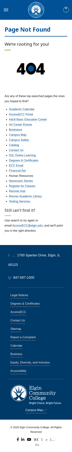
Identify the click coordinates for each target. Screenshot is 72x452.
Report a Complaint (23, 337)
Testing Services (19, 201)
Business (16, 354)
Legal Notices (19, 295)
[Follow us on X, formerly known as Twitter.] (36, 440)
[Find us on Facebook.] (18, 440)
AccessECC (18, 312)
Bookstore (15, 129)
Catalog (14, 145)
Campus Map (17, 134)
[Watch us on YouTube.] (29, 440)
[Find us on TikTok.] (44, 440)
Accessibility (18, 370)
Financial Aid (17, 170)
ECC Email (16, 165)
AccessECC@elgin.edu (27, 225)
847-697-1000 (21, 277)
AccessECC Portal (21, 114)
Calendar (16, 345)
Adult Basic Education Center (28, 119)
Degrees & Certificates (23, 160)
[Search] (66, 10)
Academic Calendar (22, 109)
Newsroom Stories (21, 180)
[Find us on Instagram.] (52, 440)
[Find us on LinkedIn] (23, 440)
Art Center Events (20, 124)
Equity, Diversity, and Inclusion (30, 362)
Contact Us (16, 150)
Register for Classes (22, 186)
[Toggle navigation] (5, 10)
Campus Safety (19, 140)
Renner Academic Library (25, 196)
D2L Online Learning (22, 155)
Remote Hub (17, 191)
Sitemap (15, 328)
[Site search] (66, 10)
